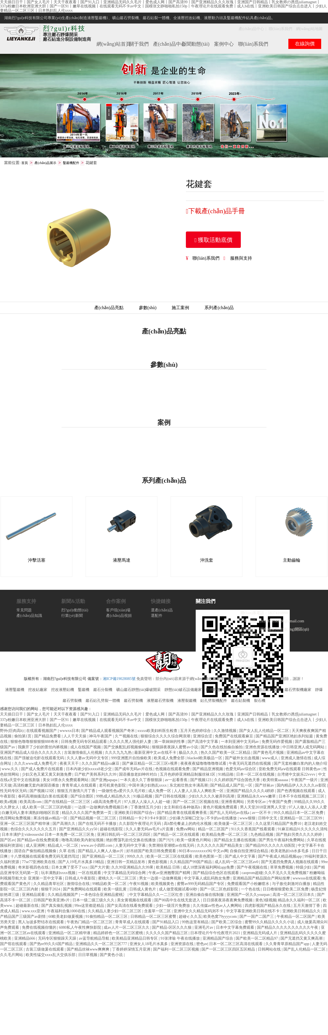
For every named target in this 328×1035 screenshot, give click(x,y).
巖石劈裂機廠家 (298, 690)
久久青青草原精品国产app (287, 944)
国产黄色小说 (112, 955)
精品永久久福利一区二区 (299, 900)
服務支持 (26, 601)
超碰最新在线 (28, 906)
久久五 (196, 917)
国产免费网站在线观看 (82, 889)
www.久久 (10, 769)
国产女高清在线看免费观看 (130, 906)
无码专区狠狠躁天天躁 (57, 939)
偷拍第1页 (23, 736)
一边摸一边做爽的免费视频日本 (101, 807)
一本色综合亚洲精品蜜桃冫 (104, 895)
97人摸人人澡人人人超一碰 (147, 802)
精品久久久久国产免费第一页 (87, 813)
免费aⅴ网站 (186, 829)
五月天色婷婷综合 (196, 731)
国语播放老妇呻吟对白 (138, 775)
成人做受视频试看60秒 (178, 889)
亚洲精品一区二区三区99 (301, 818)
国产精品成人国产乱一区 (231, 786)
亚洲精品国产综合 (218, 939)
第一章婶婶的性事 (170, 742)
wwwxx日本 (69, 731)
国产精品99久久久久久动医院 (270, 846)
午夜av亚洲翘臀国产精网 (169, 873)
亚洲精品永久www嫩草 (257, 796)
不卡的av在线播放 (222, 818)
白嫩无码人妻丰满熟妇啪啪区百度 (31, 813)
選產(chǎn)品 (162, 610)
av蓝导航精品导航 (94, 939)
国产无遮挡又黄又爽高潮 (302, 939)
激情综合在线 (79, 884)
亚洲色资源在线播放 (263, 747)
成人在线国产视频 (86, 747)
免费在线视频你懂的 (39, 928)
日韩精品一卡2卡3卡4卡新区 (143, 818)
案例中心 (224, 44)
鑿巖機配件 (71, 163)
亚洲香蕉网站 (233, 802)
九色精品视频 (262, 835)
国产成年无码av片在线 (134, 769)
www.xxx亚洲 (33, 911)
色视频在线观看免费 (173, 769)
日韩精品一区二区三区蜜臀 (153, 917)
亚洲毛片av (204, 928)
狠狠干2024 (51, 889)
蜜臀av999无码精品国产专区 (201, 884)
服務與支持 (238, 258)
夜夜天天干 (70, 764)
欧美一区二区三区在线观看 (170, 857)
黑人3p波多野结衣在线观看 (41, 922)
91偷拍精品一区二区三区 (107, 917)
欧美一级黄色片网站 (194, 840)
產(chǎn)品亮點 (109, 308)
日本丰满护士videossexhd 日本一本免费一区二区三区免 (48, 835)
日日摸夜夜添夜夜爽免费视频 (228, 900)
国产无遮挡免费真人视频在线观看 (290, 862)
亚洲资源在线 (183, 944)
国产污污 (167, 840)
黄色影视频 (158, 862)
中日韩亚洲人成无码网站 (304, 747)
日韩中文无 (268, 818)
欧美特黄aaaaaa (276, 780)
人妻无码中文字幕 (131, 846)
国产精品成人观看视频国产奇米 (108, 731)
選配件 (156, 616)
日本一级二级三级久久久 (94, 900)
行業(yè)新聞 (72, 616)
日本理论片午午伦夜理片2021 (215, 933)
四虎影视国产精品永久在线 (268, 906)
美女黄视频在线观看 (135, 900)
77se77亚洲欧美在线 (39, 862)
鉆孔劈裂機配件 (213, 701)
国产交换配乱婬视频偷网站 (127, 747)
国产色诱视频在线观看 (296, 791)
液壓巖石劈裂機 (160, 701)
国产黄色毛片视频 (269, 753)
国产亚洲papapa (104, 780)
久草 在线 (67, 851)
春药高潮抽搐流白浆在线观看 (43, 796)
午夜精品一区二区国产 (296, 917)
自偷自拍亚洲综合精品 (249, 851)
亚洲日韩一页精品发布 (126, 862)
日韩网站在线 (270, 950)
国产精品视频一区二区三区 (93, 818)
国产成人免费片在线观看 (42, 769)
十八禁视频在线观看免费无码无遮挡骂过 (45, 857)
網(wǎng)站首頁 (113, 44)
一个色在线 (251, 889)
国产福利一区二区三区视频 (176, 950)
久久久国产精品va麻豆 (101, 764)
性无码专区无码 (14, 791)
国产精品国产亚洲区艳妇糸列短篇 (285, 736)
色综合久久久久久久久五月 (33, 829)
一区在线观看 (90, 873)
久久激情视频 (225, 731)
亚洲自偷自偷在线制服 (205, 895)
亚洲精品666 (25, 939)
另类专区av (257, 802)
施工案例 (180, 308)
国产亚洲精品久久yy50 (78, 829)
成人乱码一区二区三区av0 (237, 862)
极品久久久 (189, 753)
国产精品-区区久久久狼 (172, 928)
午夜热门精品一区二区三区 (90, 922)
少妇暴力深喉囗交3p (187, 818)
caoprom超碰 (252, 873)
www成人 (270, 758)
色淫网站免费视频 (16, 818)
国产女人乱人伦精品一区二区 (264, 731)
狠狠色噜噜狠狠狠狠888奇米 (34, 742)
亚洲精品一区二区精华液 (70, 933)
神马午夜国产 (101, 736)
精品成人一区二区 (63, 846)
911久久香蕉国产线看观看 (253, 829)
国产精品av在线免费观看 (38, 840)
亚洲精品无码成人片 (260, 933)
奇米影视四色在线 (34, 868)
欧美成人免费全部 (170, 758)
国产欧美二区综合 (227, 922)
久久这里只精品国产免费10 (278, 824)
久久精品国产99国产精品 (191, 862)
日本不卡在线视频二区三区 (302, 796)
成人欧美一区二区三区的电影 (47, 807)
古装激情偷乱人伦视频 (83, 753)
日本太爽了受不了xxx (70, 868)
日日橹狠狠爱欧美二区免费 (286, 889)
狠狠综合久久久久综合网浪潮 (165, 736)
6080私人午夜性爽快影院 (80, 928)
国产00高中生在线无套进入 (177, 900)
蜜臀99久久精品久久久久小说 (270, 922)
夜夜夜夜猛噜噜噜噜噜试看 (203, 764)
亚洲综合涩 (203, 736)
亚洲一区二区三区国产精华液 (25, 824)
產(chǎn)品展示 (45, 163)
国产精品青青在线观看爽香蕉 (182, 813)
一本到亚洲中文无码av (240, 742)
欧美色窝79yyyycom (220, 917)
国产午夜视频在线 (252, 868)
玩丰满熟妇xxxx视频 (59, 873)
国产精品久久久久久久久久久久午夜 (288, 928)
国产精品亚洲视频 (208, 769)
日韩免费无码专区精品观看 (84, 742)
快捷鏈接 (161, 601)
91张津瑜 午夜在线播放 (180, 939)
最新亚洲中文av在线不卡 (155, 753)
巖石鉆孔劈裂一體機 (103, 701)
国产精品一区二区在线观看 (176, 835)
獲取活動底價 (213, 240)
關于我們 (139, 44)
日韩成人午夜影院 (80, 878)
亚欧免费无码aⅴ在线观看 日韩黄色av (290, 769)
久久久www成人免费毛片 (36, 764)
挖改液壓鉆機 (62, 690)
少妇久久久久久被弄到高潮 (211, 796)
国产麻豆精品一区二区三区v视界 (150, 764)
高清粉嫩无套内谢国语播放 (36, 786)
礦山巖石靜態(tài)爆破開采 (138, 690)
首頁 (24, 163)
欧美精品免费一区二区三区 (225, 835)
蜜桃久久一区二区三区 (117, 878)
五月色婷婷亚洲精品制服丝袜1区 (188, 775)
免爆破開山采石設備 (263, 690)
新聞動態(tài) (195, 44)
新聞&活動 (73, 601)
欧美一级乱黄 (116, 889)
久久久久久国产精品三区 (167, 933)
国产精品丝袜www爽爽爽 (88, 950)
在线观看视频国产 (42, 731)
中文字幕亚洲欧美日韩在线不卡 (253, 911)
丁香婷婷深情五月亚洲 (131, 950)
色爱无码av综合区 (241, 769)
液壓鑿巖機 (14, 690)
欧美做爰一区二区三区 (234, 824)
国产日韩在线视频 (171, 796)
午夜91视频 (139, 884)
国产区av (7, 840)
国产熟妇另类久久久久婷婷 (299, 835)
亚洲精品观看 (34, 895)
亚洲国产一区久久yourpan (249, 895)
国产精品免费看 (48, 736)
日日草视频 (88, 955)
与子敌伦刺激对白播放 (291, 884)
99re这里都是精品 (89, 906)
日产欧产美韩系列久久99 (96, 775)
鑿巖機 (83, 690)
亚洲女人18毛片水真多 (149, 944)
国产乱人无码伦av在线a (230, 813)
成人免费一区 (160, 791)
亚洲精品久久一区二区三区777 (101, 944)
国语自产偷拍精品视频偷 (35, 851)
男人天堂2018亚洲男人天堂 (263, 807)
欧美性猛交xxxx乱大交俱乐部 (51, 955)
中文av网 (220, 851)
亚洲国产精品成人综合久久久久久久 (31, 753)
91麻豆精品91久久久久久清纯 (302, 829)
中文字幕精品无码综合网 (125, 873)
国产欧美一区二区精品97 (257, 939)
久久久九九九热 (119, 753)
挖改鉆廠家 (37, 690)
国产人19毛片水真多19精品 (81, 862)
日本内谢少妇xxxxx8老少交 (89, 769)
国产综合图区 (83, 796)
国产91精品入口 (166, 922)
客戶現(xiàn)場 (118, 610)
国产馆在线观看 (14, 944)
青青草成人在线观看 (79, 786)
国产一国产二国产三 (257, 917)
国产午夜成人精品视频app (280, 857)
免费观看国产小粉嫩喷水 (248, 884)
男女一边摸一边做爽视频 (160, 878)
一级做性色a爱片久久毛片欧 (122, 791)
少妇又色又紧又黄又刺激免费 (47, 775)
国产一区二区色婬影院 (219, 889)
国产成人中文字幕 (240, 857)
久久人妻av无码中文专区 (88, 758)
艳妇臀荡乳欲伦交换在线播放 (131, 840)
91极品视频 (143, 796)
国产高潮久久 (64, 824)
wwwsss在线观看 (306, 878)
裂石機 (259, 701)
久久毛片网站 (12, 955)
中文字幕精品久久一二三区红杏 (156, 895)
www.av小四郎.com (97, 846)
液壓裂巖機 (187, 701)
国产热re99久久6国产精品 (52, 944)
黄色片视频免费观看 (220, 807)
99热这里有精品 (196, 922)
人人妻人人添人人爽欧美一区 (199, 791)
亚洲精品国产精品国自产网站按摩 (262, 878)
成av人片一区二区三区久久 (127, 928)
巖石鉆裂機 (240, 701)
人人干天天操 (75, 736)
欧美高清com (31, 802)
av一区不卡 (262, 813)
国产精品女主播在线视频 (235, 840)
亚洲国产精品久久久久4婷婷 (250, 791)
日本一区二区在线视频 (256, 775)
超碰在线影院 (112, 829)
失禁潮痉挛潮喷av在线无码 (171, 846)
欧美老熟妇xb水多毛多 (290, 851)
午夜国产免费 (280, 802)
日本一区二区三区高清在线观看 (236, 944)
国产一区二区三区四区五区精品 (228, 950)
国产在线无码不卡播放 (98, 824)
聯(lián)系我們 (280, 29)
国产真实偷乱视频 (57, 906)
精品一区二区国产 (214, 829)
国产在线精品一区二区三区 (67, 802)
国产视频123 (201, 780)
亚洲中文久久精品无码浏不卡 (199, 911)
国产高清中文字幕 (203, 742)
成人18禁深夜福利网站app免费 (209, 868)
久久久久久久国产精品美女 (220, 846)
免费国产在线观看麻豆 (234, 736)
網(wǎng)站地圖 (309, 29)
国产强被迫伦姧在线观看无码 (39, 758)
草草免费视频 (282, 868)
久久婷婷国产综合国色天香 (237, 780)
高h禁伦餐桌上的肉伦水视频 (188, 824)
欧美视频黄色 (163, 884)
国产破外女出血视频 (242, 758)
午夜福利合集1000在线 (66, 911)
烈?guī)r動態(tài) (74, 610)
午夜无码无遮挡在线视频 (250, 764)
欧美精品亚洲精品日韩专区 (135, 939)
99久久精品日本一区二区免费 (299, 813)
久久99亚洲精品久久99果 (132, 868)
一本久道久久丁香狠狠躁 (141, 780)
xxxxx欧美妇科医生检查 (157, 731)
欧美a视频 (9, 802)
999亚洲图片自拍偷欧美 (132, 758)
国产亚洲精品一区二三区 (103, 857)
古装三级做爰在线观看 (45, 950)
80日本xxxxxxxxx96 (195, 851)
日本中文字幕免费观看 (235, 928)
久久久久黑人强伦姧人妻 (131, 742)
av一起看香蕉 (177, 780)
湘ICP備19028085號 (119, 679)
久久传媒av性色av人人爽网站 (218, 906)
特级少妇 (304, 868)
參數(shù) (148, 308)
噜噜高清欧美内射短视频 (83, 840)
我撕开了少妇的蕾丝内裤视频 (43, 747)
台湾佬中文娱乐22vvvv (297, 775)
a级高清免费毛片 (107, 802)
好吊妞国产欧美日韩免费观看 (151, 851)
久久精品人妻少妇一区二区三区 (115, 911)
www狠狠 (247, 818)
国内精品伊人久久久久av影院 (302, 786)
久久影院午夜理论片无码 (140, 824)
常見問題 (24, 610)
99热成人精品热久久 (113, 796)
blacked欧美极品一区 (205, 758)
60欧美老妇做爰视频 (66, 917)
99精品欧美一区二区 (110, 884)
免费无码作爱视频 (277, 742)
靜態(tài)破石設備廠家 (183, 690)
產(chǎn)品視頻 (119, 616)
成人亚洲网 (36, 846)
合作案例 (116, 601)
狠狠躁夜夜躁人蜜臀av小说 (175, 747)
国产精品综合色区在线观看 (216, 873)
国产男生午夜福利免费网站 (282, 840)
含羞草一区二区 (158, 911)
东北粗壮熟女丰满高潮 (189, 786)
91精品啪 (226, 775)
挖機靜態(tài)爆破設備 (224, 690)
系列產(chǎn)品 (219, 308)
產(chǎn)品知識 (29, 616)
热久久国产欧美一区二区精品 (226, 753)
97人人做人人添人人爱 (308, 807)
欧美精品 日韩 (168, 868)
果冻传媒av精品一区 (51, 818)
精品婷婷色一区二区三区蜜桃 (118, 933)
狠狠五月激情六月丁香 (76, 791)
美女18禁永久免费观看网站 (66, 780)
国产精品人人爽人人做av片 (101, 851)
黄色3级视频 (265, 900)
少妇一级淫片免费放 (173, 906)
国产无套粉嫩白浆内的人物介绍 (300, 764)
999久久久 (136, 857)
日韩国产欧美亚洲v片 (52, 900)
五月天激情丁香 (307, 906)
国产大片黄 (99, 868)
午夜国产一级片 (305, 780)
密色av (201, 944)
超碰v (183, 917)
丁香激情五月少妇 (146, 807)
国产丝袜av (265, 786)
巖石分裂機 (102, 690)
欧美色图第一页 (209, 857)
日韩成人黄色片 (143, 889)
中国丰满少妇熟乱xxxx (148, 786)
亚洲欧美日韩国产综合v (135, 813)
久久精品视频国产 (63, 895)
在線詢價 (305, 43)
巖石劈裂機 (133, 701)
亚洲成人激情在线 (296, 758)
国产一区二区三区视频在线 (196, 802)
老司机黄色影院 (113, 786)
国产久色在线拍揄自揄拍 (222, 747)
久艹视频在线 (127, 736)
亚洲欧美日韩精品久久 (302, 911)
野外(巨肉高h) (12, 731)
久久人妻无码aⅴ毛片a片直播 (149, 829)
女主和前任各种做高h (182, 807)
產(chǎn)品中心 (251, 29)
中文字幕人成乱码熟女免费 (207, 878)
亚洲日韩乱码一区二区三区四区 (124, 835)
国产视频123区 (42, 791)
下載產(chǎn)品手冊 (215, 211)
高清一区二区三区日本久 (294, 895)
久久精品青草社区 (49, 884)
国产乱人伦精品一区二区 (305, 950)
